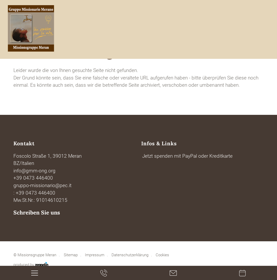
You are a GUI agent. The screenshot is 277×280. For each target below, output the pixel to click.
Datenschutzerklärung (130, 255)
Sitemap (71, 255)
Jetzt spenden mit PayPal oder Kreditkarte (187, 156)
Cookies (162, 255)
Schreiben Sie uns (36, 212)
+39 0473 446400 (33, 178)
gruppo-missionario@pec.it (42, 185)
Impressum (94, 255)
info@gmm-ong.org (34, 171)
